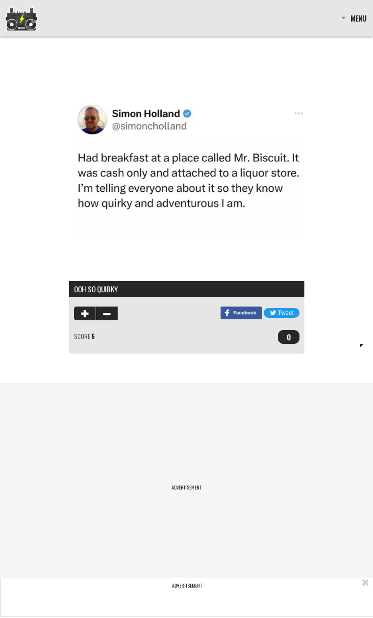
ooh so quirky (96, 288)
